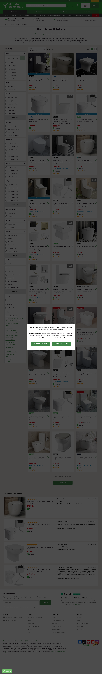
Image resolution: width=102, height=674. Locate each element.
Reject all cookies (40, 344)
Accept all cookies (61, 344)
